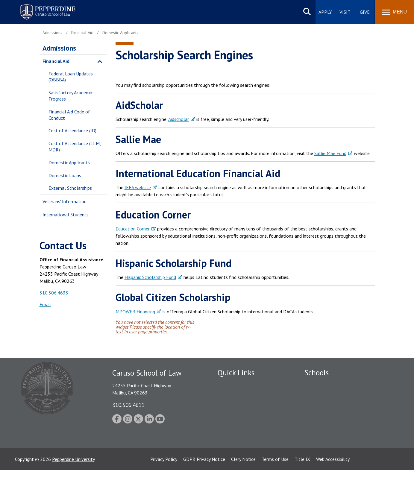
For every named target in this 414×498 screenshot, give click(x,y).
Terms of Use (275, 487)
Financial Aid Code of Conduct (69, 115)
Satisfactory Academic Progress (70, 95)
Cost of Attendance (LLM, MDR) (74, 146)
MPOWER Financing (135, 312)
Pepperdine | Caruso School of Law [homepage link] (46, 8)
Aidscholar (178, 119)
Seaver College (319, 384)
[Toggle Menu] (394, 12)
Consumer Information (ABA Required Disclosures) (246, 439)
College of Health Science (330, 442)
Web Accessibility (333, 487)
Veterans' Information (65, 201)
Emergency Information (241, 405)
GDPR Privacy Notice (204, 487)
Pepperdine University (73, 487)
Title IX (302, 487)
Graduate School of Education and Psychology (351, 415)
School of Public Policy (327, 432)
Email (45, 304)
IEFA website (138, 187)
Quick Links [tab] (236, 372)
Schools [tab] (316, 372)
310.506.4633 (54, 293)
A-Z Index (227, 453)
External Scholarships (70, 188)
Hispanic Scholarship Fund (150, 277)
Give (365, 12)
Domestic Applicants (69, 163)
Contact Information (239, 426)
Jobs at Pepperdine (236, 415)
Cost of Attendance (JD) (72, 130)
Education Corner (133, 229)
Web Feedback (232, 463)
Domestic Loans (64, 175)
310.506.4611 (128, 405)
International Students (66, 215)
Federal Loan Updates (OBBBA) (70, 77)
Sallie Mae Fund (330, 153)
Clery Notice (243, 487)
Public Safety (231, 384)
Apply (325, 12)
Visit (345, 12)
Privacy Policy (163, 487)
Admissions (59, 48)
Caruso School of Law (326, 394)
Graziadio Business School (330, 405)
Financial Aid (56, 61)
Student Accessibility (238, 394)
